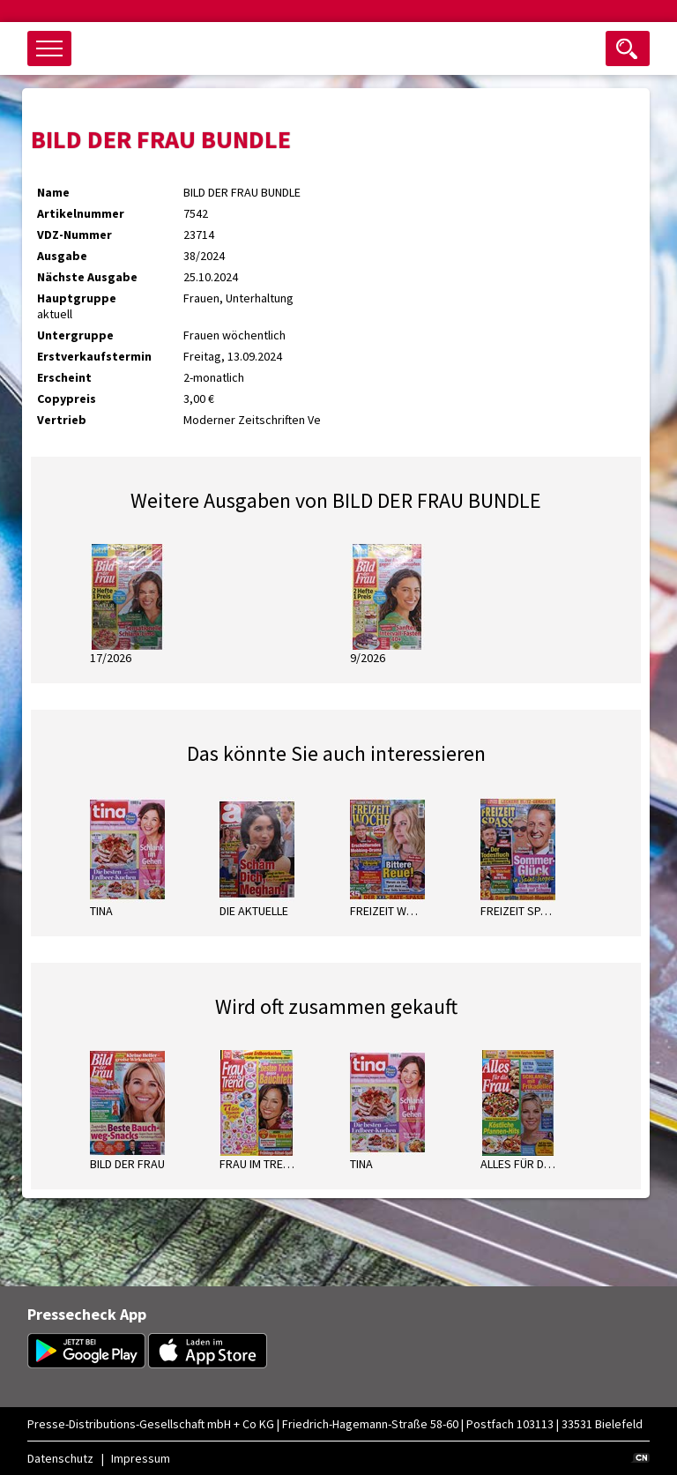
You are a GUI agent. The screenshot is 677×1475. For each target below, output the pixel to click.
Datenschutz (60, 1458)
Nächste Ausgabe (87, 277)
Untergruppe (75, 335)
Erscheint (64, 377)
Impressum (140, 1458)
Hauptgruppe (76, 298)
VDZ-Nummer (74, 234)
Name (53, 192)
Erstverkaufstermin (94, 356)
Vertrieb (61, 420)
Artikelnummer (80, 213)
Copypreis (66, 398)
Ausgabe (62, 256)
